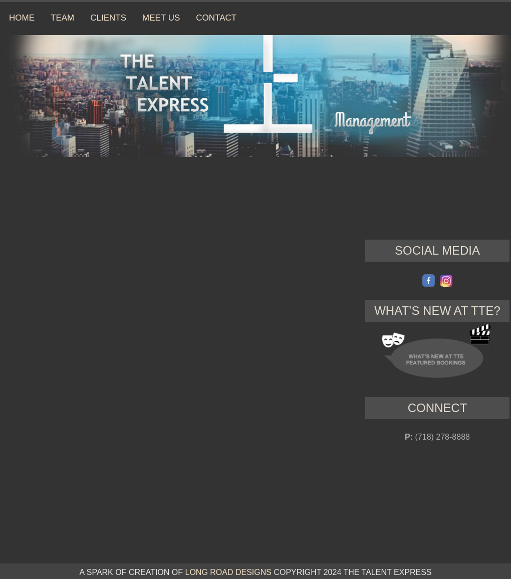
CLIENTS (108, 18)
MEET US (161, 18)
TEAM (62, 18)
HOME (22, 18)
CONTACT (216, 18)
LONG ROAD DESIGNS (228, 572)
